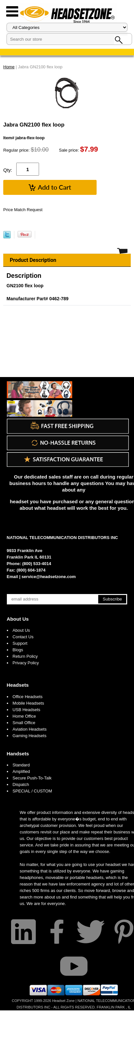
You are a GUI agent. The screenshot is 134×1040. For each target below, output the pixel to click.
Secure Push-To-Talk (32, 778)
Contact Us (23, 636)
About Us (18, 619)
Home (9, 66)
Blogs (18, 649)
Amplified (21, 771)
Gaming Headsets (30, 735)
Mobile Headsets (28, 703)
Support (20, 643)
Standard (21, 765)
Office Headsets (28, 696)
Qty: (7, 170)
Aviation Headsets (30, 729)
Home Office (24, 716)
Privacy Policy (26, 662)
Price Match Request (23, 209)
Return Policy (25, 656)
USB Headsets (26, 709)
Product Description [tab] (33, 260)
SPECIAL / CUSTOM (32, 791)
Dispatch (21, 784)
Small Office (24, 722)
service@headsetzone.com (48, 576)
